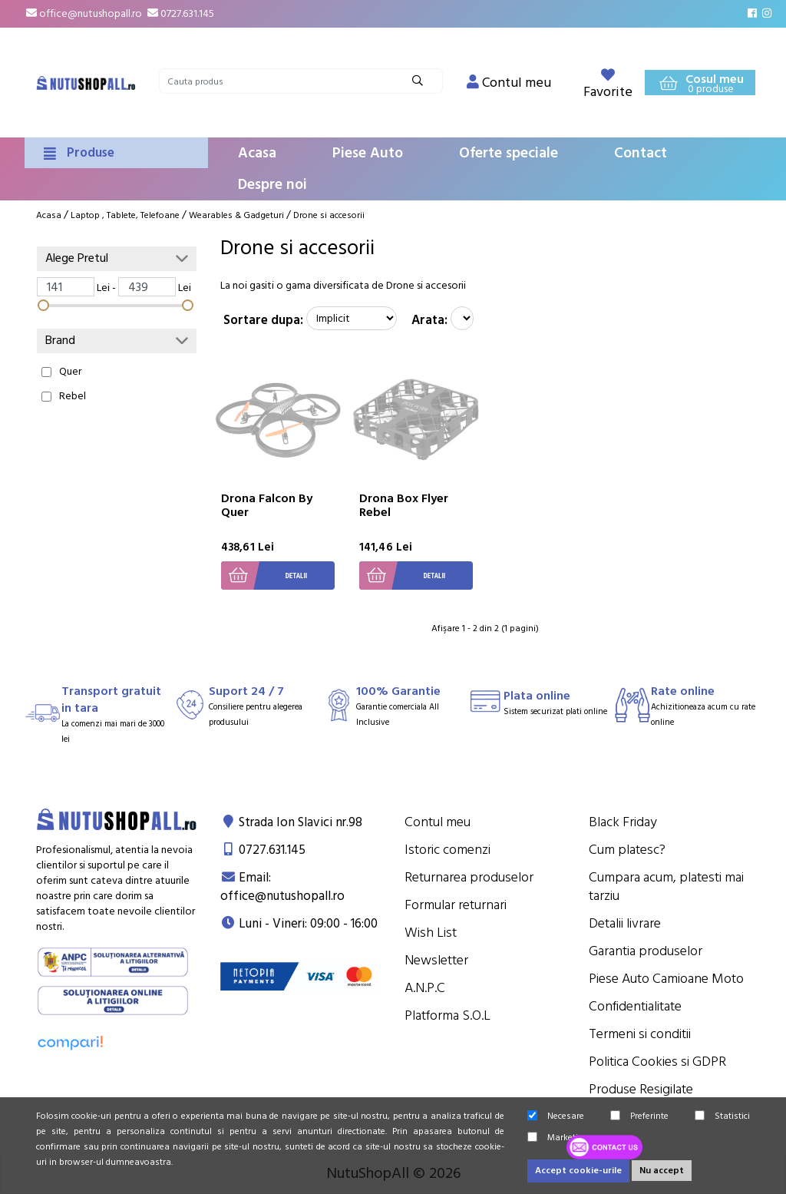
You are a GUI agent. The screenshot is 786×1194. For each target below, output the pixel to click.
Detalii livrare (625, 923)
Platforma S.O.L (447, 1015)
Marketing (558, 1137)
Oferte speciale (508, 153)
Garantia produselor (645, 951)
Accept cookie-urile (578, 1170)
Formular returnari (456, 905)
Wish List (431, 932)
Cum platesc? (627, 849)
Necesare (555, 1116)
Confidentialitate (635, 1006)
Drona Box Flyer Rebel (403, 505)
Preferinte (639, 1116)
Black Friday (623, 822)
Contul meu (438, 822)
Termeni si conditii (640, 1034)
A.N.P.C (425, 987)
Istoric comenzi (447, 849)
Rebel (72, 396)
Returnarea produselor (469, 877)
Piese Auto (367, 153)
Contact (640, 153)
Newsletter (436, 960)
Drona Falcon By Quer (266, 505)
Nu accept (661, 1170)
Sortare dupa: (263, 320)
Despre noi (272, 184)
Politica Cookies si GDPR (657, 1061)
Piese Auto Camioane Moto (666, 978)
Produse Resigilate (641, 1089)
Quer (70, 371)
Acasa (257, 153)
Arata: (429, 320)
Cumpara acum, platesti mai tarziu (666, 886)
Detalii (264, 575)
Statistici (722, 1116)
